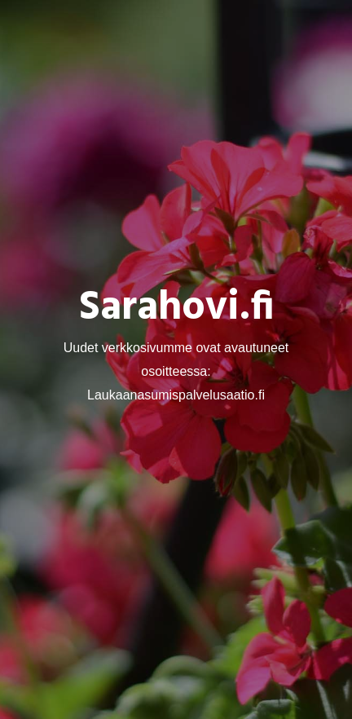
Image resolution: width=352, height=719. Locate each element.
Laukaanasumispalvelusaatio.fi (176, 394)
